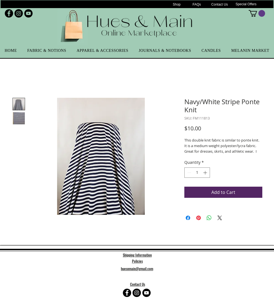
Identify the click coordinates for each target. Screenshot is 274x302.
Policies (137, 261)
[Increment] (205, 172)
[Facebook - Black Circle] (9, 13)
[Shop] (176, 4)
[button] (257, 13)
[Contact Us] (219, 4)
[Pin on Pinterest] (198, 218)
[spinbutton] (197, 172)
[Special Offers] (246, 4)
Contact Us (137, 284)
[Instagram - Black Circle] (18, 13)
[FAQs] (196, 4)
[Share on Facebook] (188, 218)
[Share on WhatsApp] (209, 218)
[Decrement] (188, 172)
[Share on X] (219, 218)
